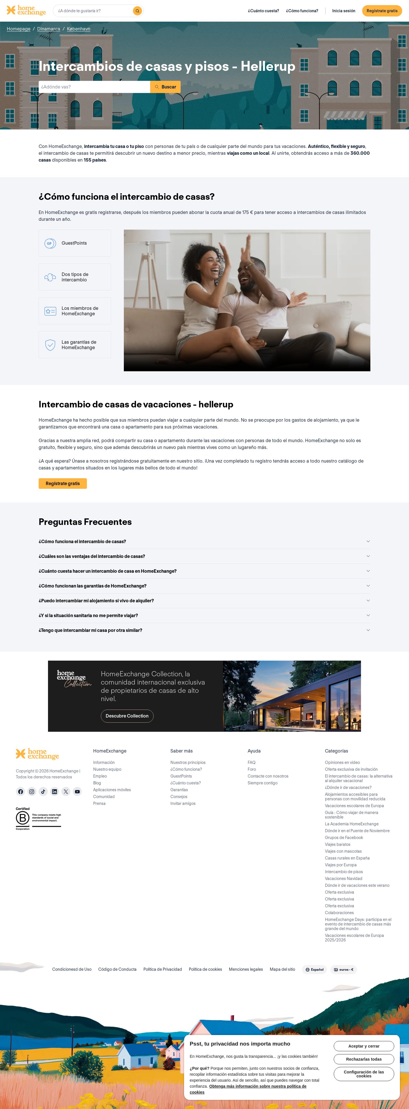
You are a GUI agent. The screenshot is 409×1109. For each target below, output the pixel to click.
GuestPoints (181, 776)
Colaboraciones (339, 912)
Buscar (165, 87)
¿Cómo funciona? (302, 11)
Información (104, 762)
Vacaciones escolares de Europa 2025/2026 (354, 937)
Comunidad (104, 796)
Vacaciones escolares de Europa (354, 805)
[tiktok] (43, 791)
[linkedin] (54, 791)
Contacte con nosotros (268, 776)
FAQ (252, 762)
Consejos (178, 796)
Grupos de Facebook (344, 837)
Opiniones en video (342, 762)
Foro (252, 769)
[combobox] (98, 11)
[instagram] (31, 791)
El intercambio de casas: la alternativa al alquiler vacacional (359, 778)
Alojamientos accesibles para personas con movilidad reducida (355, 796)
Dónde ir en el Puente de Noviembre (357, 830)
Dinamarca (48, 29)
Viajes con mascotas (343, 851)
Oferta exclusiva (339, 892)
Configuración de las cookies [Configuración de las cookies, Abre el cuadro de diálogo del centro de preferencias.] (364, 1074)
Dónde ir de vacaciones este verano (357, 885)
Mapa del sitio (282, 969)
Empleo (100, 776)
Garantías (179, 790)
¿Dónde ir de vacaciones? (348, 787)
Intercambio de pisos (344, 871)
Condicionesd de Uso (71, 969)
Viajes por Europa (341, 865)
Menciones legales (246, 969)
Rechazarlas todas (364, 1059)
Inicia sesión (343, 11)
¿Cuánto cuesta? (263, 11)
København (78, 29)
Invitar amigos (183, 803)
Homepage (18, 29)
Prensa (99, 803)
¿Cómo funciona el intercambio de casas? (204, 541)
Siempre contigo (262, 783)
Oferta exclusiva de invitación (351, 769)
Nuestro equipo (107, 769)
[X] (65, 791)
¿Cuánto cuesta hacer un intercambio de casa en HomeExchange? (204, 571)
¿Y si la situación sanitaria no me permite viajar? (204, 615)
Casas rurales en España (347, 858)
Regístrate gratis (382, 11)
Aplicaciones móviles (112, 790)
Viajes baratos (337, 844)
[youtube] (77, 791)
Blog (97, 783)
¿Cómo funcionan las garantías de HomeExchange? (204, 586)
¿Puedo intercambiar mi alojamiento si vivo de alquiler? (204, 600)
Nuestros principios (188, 762)
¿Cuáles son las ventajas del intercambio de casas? (204, 556)
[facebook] (20, 791)
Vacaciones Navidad (343, 878)
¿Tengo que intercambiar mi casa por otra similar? (204, 630)
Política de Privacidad (162, 969)
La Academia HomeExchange (352, 824)
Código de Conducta (117, 969)
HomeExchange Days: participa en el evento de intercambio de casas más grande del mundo (358, 924)
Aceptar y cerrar (364, 1046)
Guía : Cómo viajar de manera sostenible (351, 814)
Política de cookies (205, 969)
